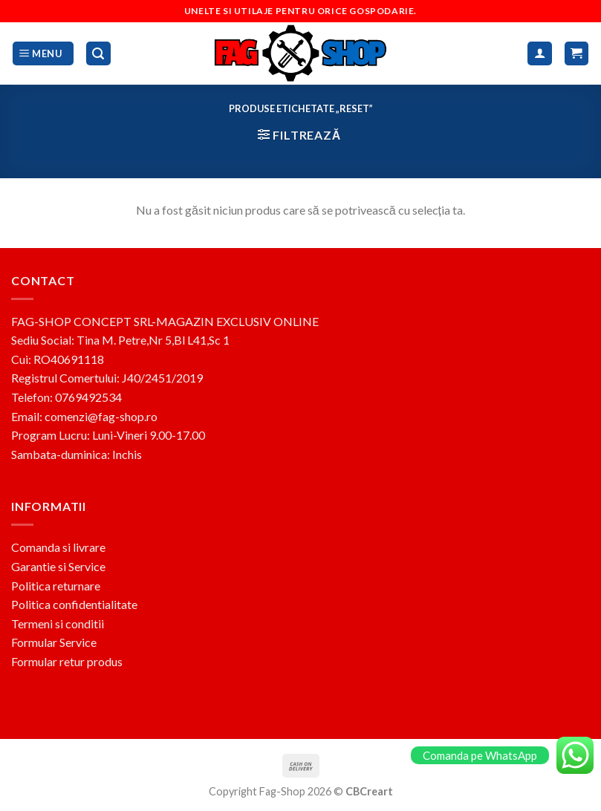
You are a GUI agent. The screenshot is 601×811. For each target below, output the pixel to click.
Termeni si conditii (57, 623)
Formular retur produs (67, 661)
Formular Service (54, 642)
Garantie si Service (58, 566)
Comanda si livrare (58, 547)
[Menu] (43, 54)
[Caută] (98, 54)
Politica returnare (55, 586)
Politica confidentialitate (74, 604)
